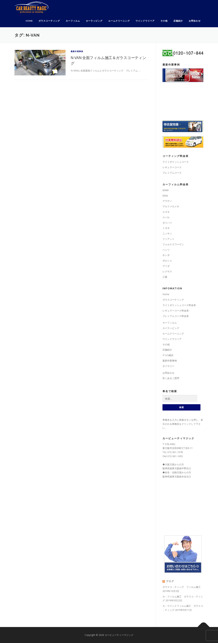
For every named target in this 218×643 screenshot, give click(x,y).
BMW (165, 190)
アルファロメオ (170, 206)
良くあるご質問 (170, 378)
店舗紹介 (178, 21)
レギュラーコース (172, 167)
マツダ (166, 266)
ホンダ (166, 255)
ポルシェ (167, 260)
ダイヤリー (168, 366)
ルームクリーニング (119, 21)
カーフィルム (73, 21)
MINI (165, 195)
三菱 (164, 276)
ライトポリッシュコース (175, 161)
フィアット (168, 238)
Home (29, 21)
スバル (166, 217)
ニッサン (167, 233)
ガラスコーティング (49, 21)
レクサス (167, 271)
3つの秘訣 (167, 355)
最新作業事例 (77, 51)
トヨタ (166, 228)
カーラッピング (94, 21)
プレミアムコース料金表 (175, 316)
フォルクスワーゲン (173, 244)
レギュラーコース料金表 (175, 310)
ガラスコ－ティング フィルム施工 (181, 587)
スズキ (166, 211)
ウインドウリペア (145, 21)
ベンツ (166, 249)
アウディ (167, 201)
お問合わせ (195, 21)
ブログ (170, 581)
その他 (164, 21)
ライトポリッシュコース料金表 (179, 305)
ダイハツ (167, 222)
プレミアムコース (172, 172)
